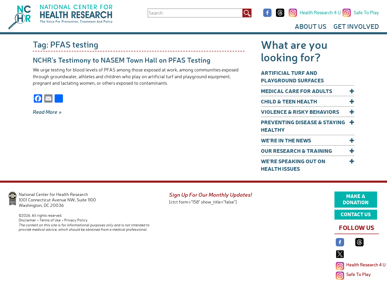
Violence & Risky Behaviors (307, 111)
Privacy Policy (76, 220)
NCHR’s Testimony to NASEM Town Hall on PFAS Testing (121, 59)
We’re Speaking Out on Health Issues (307, 164)
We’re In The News (307, 140)
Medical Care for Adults (307, 91)
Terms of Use (50, 220)
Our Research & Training (307, 150)
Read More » (47, 111)
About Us (310, 26)
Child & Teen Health (307, 101)
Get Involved (356, 26)
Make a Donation (356, 199)
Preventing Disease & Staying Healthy (307, 125)
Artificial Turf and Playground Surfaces (292, 76)
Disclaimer (27, 220)
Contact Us (356, 214)
